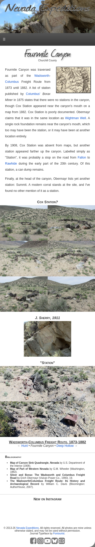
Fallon (82, 157)
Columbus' (33, 94)
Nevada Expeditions (27, 528)
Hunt (24, 446)
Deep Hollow (65, 446)
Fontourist (58, 533)
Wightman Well (75, 118)
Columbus (12, 82)
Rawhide (11, 163)
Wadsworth (41, 75)
